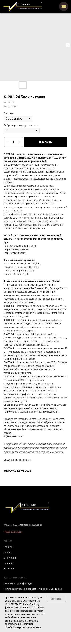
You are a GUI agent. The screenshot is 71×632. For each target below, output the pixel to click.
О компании (10, 557)
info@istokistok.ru (13, 532)
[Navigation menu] (64, 6)
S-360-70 (9, 376)
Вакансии (9, 568)
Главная (8, 547)
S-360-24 (9, 320)
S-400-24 (9, 334)
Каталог (8, 552)
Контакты (9, 563)
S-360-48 (9, 348)
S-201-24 (9, 306)
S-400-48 (9, 362)
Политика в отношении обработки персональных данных (33, 589)
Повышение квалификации (18, 583)
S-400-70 (9, 390)
